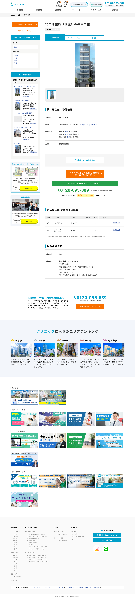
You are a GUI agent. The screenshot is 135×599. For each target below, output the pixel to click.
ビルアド (60, 587)
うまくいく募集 (62, 541)
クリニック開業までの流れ (37, 534)
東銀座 (67, 134)
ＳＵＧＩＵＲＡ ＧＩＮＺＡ (22, 127)
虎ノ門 (16, 65)
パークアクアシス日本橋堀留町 (23, 113)
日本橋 (16, 55)
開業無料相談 (97, 4)
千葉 (15, 538)
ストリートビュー (75, 38)
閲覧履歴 (59, 4)
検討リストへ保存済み (25, 31)
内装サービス (33, 545)
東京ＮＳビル (18, 143)
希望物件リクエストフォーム (107, 535)
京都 (15, 547)
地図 (94, 38)
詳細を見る (26, 96)
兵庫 (15, 545)
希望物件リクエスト (79, 4)
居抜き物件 (17, 577)
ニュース (73, 539)
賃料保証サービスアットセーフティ (39, 562)
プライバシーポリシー (77, 536)
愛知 (15, 549)
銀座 (15, 47)
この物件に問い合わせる (25, 25)
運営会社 (96, 587)
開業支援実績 (33, 542)
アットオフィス (37, 587)
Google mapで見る (88, 124)
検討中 (66, 4)
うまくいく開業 (62, 534)
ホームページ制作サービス (37, 549)
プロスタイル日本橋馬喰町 (22, 100)
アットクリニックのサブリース (38, 559)
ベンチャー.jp (70, 587)
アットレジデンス (50, 587)
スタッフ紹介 (75, 534)
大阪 (15, 542)
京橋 (15, 58)
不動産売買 (32, 540)
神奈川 (16, 536)
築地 (68, 137)
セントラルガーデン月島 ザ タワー (25, 86)
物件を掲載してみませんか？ (37, 557)
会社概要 (73, 531)
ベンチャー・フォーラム (84, 587)
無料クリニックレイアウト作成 (38, 547)
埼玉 (15, 540)
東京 (15, 534)
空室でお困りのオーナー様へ (37, 555)
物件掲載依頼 (107, 540)
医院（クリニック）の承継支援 (38, 536)
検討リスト (14, 580)
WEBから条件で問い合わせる (90, 306)
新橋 (15, 63)
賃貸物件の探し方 (34, 538)
